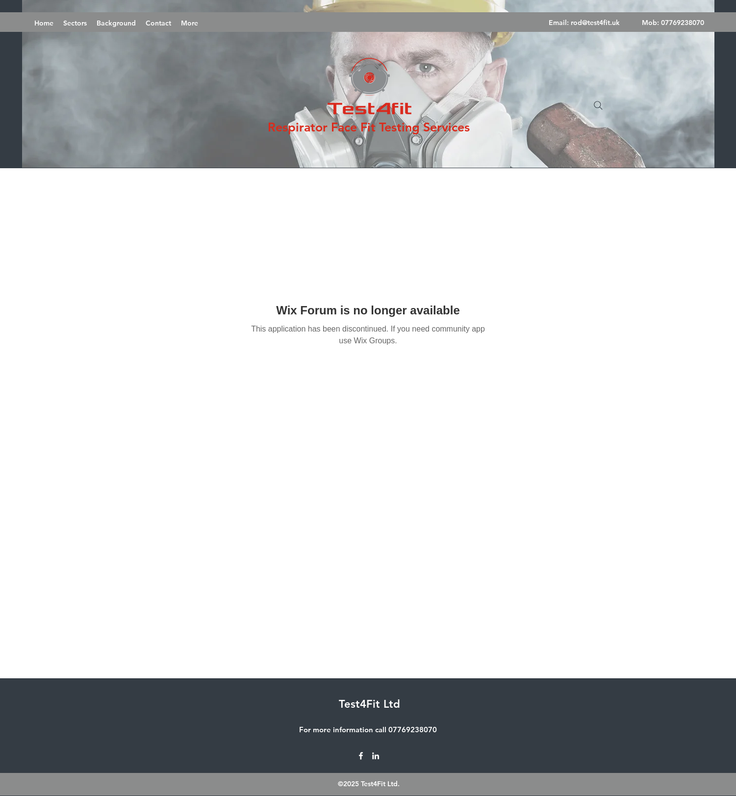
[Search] (598, 105)
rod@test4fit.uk (595, 22)
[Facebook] (361, 756)
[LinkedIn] (376, 756)
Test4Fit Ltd (369, 704)
